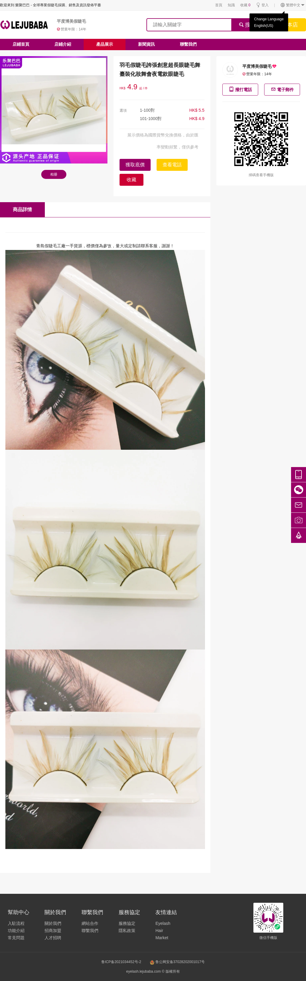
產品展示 (104, 44)
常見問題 (16, 937)
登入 (262, 5)
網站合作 (90, 923)
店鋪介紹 (62, 44)
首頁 (218, 5)
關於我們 (53, 923)
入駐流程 (16, 923)
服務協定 (127, 923)
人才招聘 (53, 937)
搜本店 (290, 25)
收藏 (245, 5)
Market (161, 937)
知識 (231, 5)
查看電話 (172, 164)
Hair (159, 930)
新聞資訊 (146, 44)
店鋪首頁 (21, 44)
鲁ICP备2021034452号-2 (121, 962)
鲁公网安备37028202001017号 (177, 962)
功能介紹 (16, 930)
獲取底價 (135, 164)
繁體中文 (292, 5)
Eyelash (162, 923)
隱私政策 (127, 930)
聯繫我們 (188, 44)
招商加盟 (53, 930)
